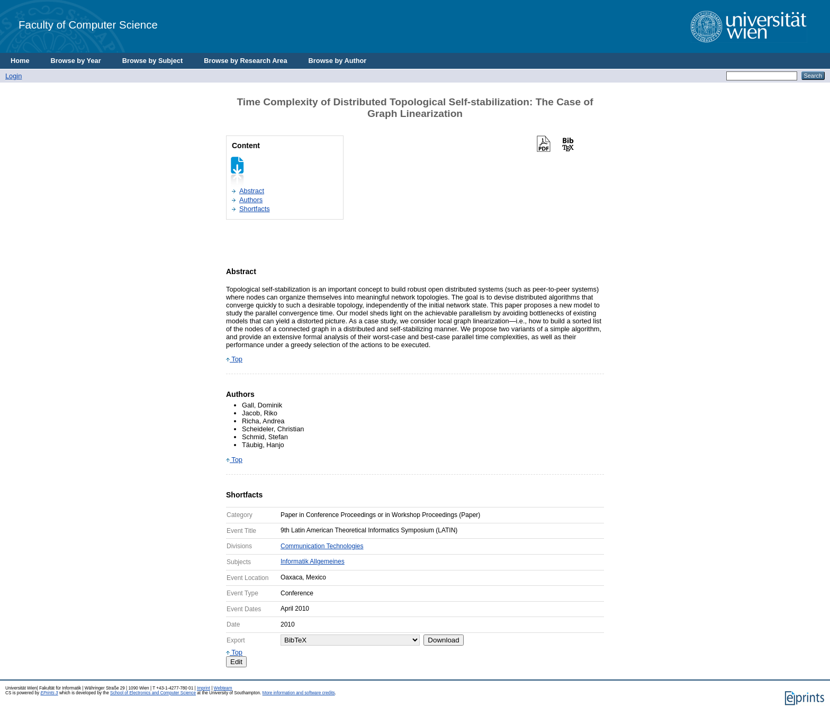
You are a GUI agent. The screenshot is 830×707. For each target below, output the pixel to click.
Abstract (251, 191)
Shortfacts (254, 209)
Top (234, 359)
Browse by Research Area (245, 61)
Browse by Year (76, 61)
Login (13, 76)
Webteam (223, 688)
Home (20, 61)
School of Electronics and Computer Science (153, 693)
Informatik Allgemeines (313, 561)
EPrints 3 (49, 693)
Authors (251, 200)
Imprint (203, 688)
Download (443, 640)
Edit (236, 662)
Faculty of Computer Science (88, 25)
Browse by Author (338, 61)
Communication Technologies (322, 546)
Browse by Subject (152, 61)
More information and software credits (299, 693)
